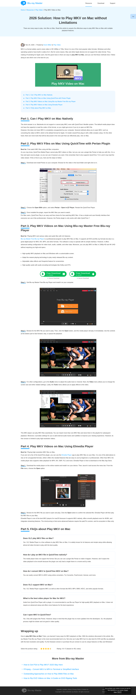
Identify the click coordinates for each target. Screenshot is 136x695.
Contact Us (85, 689)
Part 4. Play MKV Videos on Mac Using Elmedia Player (44, 105)
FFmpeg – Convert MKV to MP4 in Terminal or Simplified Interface (51, 669)
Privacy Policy (76, 689)
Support (112, 3)
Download (101, 3)
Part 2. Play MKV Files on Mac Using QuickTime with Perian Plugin (48, 98)
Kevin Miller (47, 45)
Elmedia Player (67, 455)
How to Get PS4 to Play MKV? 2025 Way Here (43, 665)
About (69, 689)
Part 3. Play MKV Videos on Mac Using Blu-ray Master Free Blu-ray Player (51, 101)
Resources (30, 10)
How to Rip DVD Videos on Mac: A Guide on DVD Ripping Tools (50, 678)
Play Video (39, 10)
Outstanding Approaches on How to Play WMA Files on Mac (49, 674)
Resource (88, 3)
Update (65, 689)
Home (23, 10)
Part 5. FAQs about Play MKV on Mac (38, 108)
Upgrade (59, 689)
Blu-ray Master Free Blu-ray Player (32, 239)
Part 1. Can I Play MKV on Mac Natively (39, 95)
